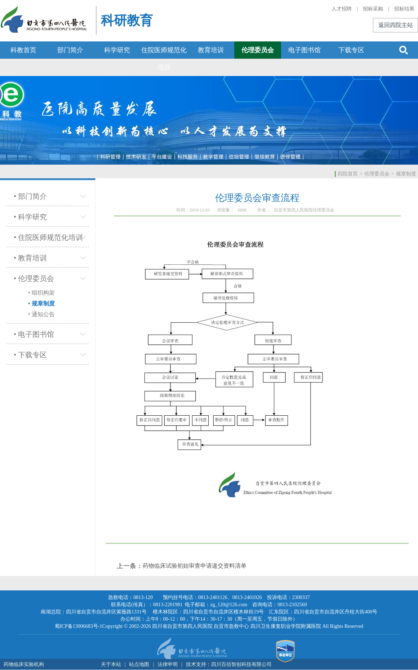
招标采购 (373, 9)
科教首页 (23, 50)
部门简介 (70, 50)
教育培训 (211, 50)
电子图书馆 (304, 50)
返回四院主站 (395, 25)
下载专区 (351, 50)
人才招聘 (342, 9)
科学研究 (117, 50)
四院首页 (348, 174)
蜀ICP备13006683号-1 (78, 626)
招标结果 (404, 9)
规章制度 (406, 174)
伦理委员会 (257, 50)
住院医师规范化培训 (164, 58)
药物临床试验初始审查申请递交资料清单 (194, 566)
